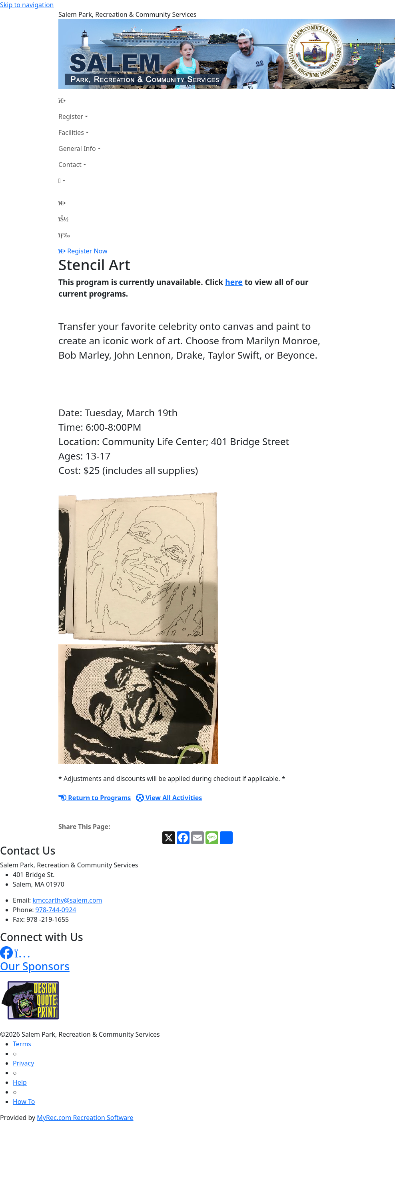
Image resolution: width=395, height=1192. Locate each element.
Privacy (23, 1063)
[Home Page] (79, 100)
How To (24, 1101)
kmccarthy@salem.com (67, 900)
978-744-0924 (56, 909)
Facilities (71, 132)
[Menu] (64, 235)
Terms (22, 1043)
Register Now (87, 251)
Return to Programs (94, 797)
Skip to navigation (27, 4)
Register (70, 116)
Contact (70, 164)
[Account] (79, 181)
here (234, 282)
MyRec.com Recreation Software (85, 1117)
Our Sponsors (35, 966)
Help (20, 1082)
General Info (77, 148)
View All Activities (169, 797)
